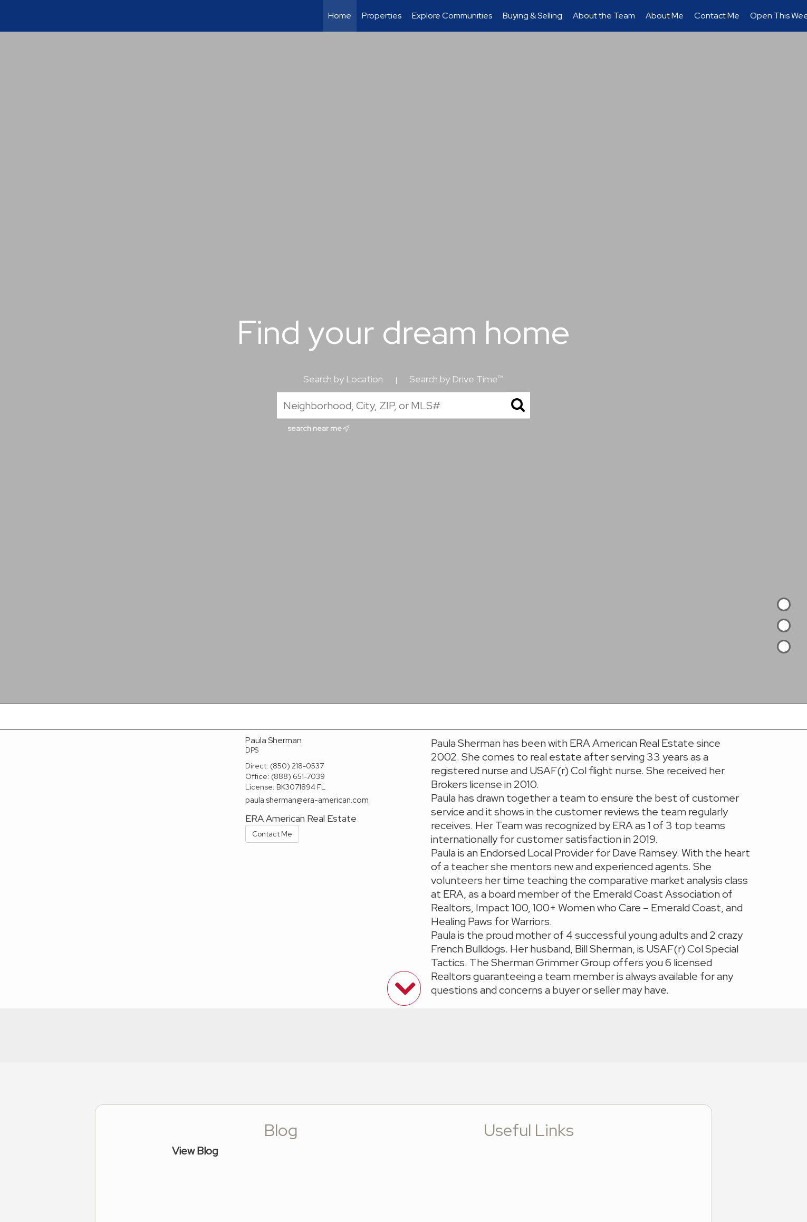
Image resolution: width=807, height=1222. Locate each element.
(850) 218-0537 (297, 766)
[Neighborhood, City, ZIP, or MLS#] (403, 405)
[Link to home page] (13, 16)
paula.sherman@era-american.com (307, 800)
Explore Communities (452, 15)
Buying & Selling (532, 15)
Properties (381, 15)
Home (339, 15)
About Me (665, 15)
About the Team (604, 15)
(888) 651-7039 (298, 776)
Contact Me (716, 15)
